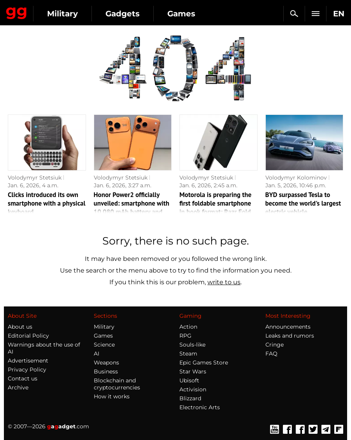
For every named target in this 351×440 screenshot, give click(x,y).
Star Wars (192, 371)
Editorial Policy (28, 335)
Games (181, 13)
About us (20, 326)
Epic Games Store (203, 362)
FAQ (271, 353)
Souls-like (192, 344)
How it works (112, 396)
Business (106, 371)
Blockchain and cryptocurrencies (117, 384)
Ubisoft (189, 380)
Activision (192, 389)
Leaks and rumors (289, 335)
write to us (223, 282)
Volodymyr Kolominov (296, 177)
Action (188, 326)
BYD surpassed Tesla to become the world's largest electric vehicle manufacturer (303, 207)
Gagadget (16, 11)
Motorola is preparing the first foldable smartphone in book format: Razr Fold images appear (215, 207)
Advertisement (28, 360)
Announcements (288, 326)
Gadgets (122, 13)
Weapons (106, 362)
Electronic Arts (199, 407)
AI (96, 353)
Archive (18, 387)
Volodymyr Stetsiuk (34, 177)
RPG (185, 335)
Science (104, 344)
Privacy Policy (27, 369)
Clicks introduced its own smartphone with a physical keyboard (46, 203)
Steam (188, 353)
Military (62, 13)
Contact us (22, 378)
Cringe (274, 344)
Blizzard (190, 398)
